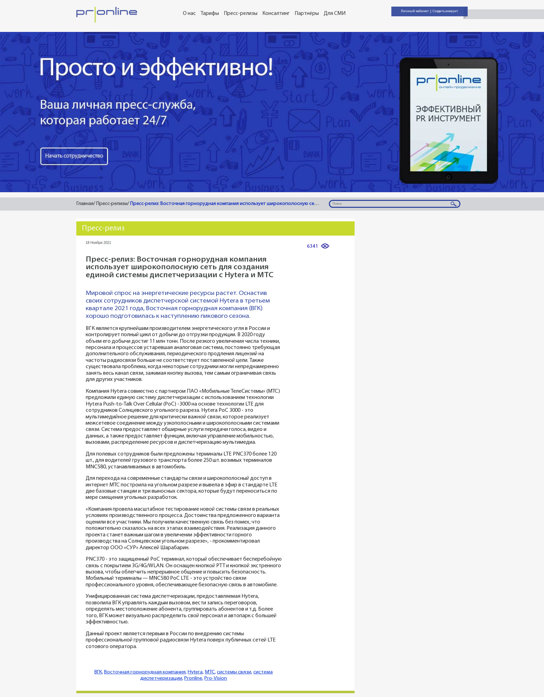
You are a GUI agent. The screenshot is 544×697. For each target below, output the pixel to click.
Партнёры (307, 13)
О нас (189, 13)
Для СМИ (335, 13)
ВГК (98, 672)
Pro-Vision (215, 678)
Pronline (193, 678)
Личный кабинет (415, 11)
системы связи (234, 672)
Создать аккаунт (445, 11)
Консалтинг (276, 13)
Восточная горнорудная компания (145, 672)
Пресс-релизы (240, 13)
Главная (84, 204)
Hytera (195, 672)
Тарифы (210, 13)
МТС (210, 672)
